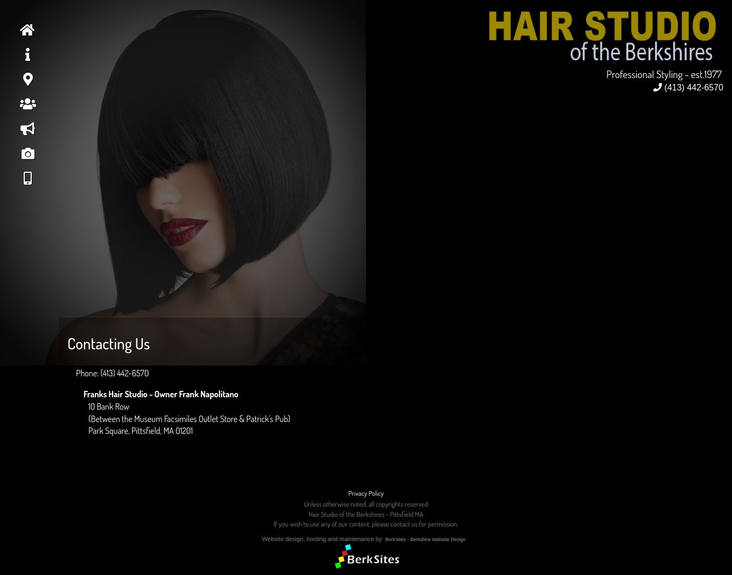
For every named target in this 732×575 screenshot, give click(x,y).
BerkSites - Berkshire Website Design (425, 539)
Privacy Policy (366, 493)
